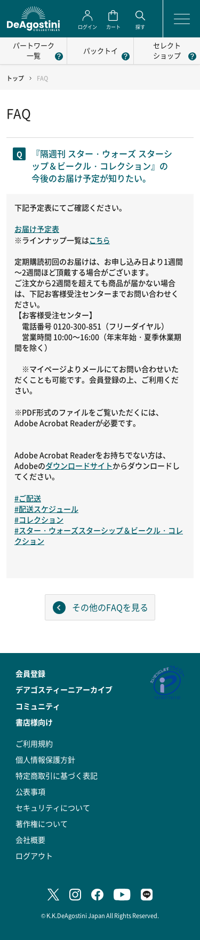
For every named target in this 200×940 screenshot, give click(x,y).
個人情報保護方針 (45, 759)
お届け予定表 (36, 228)
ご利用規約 (34, 743)
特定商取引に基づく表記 (56, 775)
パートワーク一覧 (33, 50)
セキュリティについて (52, 807)
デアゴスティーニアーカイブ (64, 689)
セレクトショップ (167, 50)
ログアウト (34, 855)
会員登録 (30, 673)
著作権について (41, 823)
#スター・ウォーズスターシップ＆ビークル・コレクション (98, 535)
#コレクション (38, 519)
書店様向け (34, 722)
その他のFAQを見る (110, 607)
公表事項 (30, 791)
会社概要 (30, 839)
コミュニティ (37, 706)
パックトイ (100, 50)
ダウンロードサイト (79, 465)
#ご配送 (27, 498)
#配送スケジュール (46, 508)
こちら (99, 240)
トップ (15, 78)
